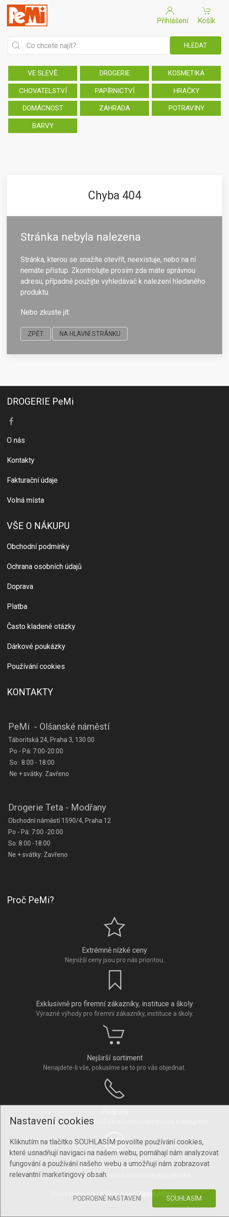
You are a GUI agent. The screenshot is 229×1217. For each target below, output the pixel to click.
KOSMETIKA (186, 73)
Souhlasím (184, 1198)
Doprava (20, 586)
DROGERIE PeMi (40, 401)
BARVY (43, 126)
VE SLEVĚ (43, 73)
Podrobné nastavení (107, 1198)
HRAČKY (186, 91)
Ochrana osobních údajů (44, 566)
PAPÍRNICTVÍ (114, 91)
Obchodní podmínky (38, 546)
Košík (206, 15)
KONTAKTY (30, 692)
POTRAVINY (186, 108)
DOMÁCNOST (43, 108)
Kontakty (21, 460)
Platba (17, 606)
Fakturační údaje (32, 480)
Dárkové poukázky (36, 646)
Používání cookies (36, 666)
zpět (36, 333)
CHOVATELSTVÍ (43, 91)
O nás (16, 440)
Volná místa (25, 500)
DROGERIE (115, 73)
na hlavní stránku (90, 333)
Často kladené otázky (41, 626)
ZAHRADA (114, 108)
